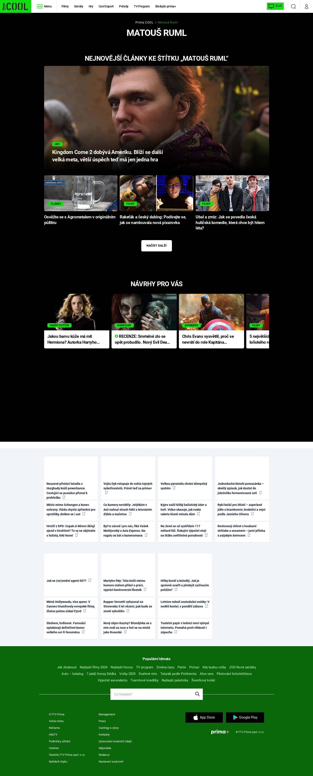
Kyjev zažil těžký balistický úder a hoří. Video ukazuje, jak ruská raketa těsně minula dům (184, 509)
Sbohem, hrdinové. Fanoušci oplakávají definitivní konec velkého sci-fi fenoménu (66, 627)
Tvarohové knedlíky (144, 680)
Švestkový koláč (203, 680)
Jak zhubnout (67, 667)
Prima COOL (144, 22)
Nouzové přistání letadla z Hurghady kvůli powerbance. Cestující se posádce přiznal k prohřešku (67, 490)
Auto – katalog (72, 674)
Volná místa (56, 721)
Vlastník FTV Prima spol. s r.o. (67, 754)
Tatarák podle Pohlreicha (178, 674)
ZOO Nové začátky (242, 667)
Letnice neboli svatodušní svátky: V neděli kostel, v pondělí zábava (185, 604)
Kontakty (104, 734)
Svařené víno (148, 674)
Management (107, 714)
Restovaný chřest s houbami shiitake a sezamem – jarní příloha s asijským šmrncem (241, 530)
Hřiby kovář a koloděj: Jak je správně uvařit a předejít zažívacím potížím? (185, 585)
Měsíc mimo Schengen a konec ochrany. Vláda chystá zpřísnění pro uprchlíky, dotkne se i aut (71, 509)
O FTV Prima (56, 714)
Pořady (123, 6)
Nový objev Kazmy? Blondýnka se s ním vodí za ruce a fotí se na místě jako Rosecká (127, 627)
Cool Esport (106, 6)
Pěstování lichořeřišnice (234, 674)
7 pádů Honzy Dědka (101, 674)
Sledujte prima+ (165, 6)
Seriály (78, 6)
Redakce (104, 754)
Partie (182, 667)
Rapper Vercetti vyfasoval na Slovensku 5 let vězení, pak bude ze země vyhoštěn (127, 606)
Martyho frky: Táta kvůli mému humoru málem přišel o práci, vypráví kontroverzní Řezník (125, 585)
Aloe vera (206, 674)
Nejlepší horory (122, 667)
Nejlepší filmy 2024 (93, 667)
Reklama (54, 727)
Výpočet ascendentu (112, 680)
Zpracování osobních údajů (115, 741)
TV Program (142, 6)
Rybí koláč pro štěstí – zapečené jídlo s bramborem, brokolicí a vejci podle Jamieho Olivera (241, 509)
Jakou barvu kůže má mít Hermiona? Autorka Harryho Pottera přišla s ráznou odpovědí (72, 339)
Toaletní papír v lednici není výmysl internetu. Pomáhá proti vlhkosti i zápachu (185, 627)
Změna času (165, 667)
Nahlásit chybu (58, 761)
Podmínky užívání (59, 741)
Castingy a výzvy (109, 727)
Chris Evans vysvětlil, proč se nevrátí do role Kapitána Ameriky (208, 339)
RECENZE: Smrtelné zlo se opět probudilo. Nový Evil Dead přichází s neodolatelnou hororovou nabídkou (142, 339)
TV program (144, 667)
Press (102, 721)
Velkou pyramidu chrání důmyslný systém (184, 486)
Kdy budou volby (214, 667)
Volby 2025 (127, 674)
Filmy (65, 6)
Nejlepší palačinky (175, 680)
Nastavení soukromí (111, 761)
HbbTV (53, 734)
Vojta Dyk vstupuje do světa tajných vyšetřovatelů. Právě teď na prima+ (127, 488)
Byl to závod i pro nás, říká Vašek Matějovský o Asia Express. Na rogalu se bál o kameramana (125, 530)
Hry (91, 6)
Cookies (54, 748)
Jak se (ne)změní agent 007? (69, 580)
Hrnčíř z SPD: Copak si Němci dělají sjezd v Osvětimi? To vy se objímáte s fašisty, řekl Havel (71, 530)
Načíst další (156, 245)
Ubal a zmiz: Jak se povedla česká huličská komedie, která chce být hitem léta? (230, 223)
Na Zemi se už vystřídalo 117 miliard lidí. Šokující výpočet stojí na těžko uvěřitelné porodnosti (184, 530)
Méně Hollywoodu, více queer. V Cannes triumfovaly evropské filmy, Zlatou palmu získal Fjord (71, 606)
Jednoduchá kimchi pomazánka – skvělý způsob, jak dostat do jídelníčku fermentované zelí (241, 488)
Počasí (194, 667)
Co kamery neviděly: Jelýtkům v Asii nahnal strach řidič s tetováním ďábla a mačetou (127, 509)
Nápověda (105, 748)
